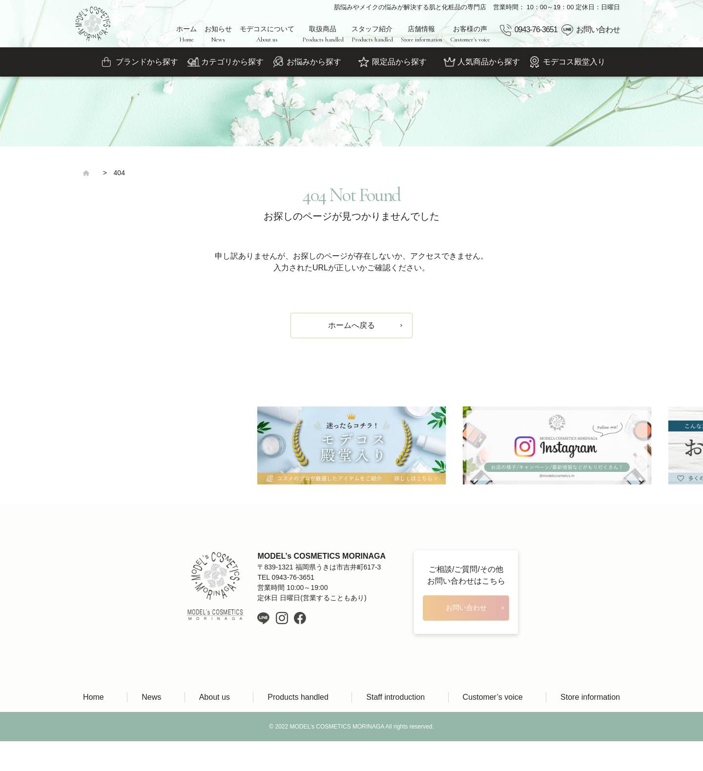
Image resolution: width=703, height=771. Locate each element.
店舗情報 (421, 34)
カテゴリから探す (232, 62)
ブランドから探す (147, 62)
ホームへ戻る (351, 325)
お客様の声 (470, 34)
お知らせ (218, 34)
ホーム (186, 34)
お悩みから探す (314, 62)
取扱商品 (323, 34)
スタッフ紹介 (372, 34)
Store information (590, 697)
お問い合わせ (598, 29)
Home (93, 697)
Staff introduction (395, 697)
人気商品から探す (488, 62)
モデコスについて (267, 34)
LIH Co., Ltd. (365, 756)
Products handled (298, 697)
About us (214, 697)
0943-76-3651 (536, 29)
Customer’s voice (493, 697)
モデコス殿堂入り (574, 62)
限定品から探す (399, 62)
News (151, 697)
